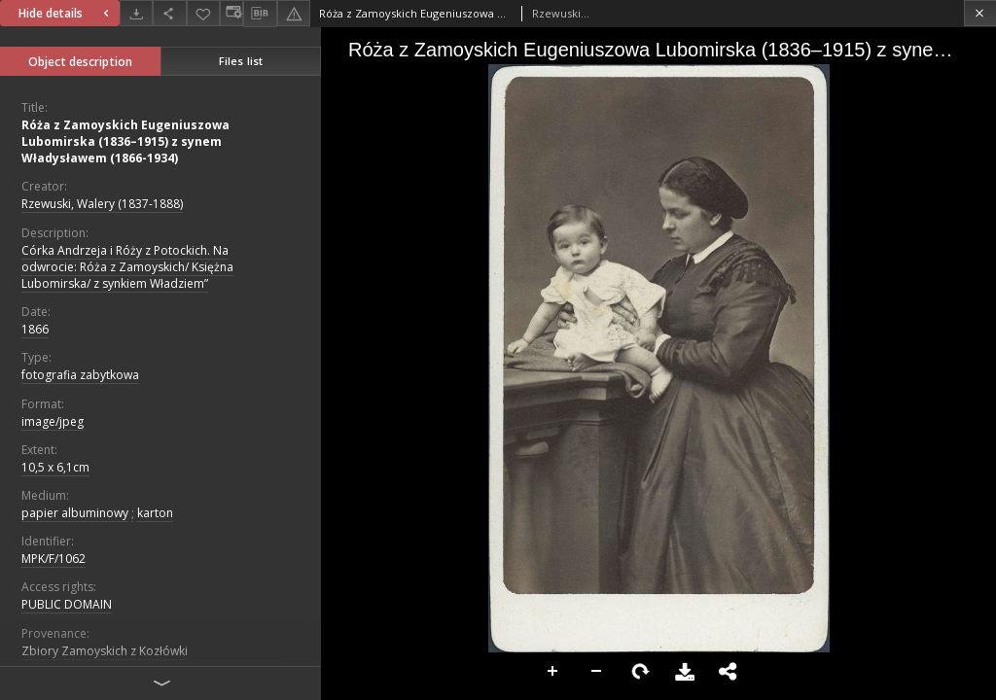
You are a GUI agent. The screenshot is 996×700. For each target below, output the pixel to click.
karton (155, 513)
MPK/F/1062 (53, 558)
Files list (241, 60)
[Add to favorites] (203, 13)
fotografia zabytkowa (80, 375)
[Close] (980, 13)
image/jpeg (52, 421)
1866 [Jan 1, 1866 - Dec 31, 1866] (35, 329)
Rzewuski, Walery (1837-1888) (102, 203)
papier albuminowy (74, 513)
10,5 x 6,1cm (55, 467)
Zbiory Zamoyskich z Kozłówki (104, 651)
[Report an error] (293, 13)
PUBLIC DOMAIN (66, 604)
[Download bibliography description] (259, 13)
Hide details (66, 13)
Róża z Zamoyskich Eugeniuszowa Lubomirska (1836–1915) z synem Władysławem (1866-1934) (125, 141)
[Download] (136, 13)
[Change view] (231, 13)
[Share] (169, 13)
